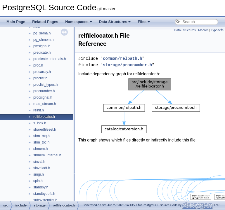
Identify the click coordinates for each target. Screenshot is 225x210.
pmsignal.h (41, 46)
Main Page (15, 22)
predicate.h (42, 52)
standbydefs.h (44, 194)
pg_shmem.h (43, 40)
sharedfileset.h (44, 129)
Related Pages (45, 22)
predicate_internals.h (49, 59)
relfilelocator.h (44, 117)
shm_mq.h (41, 136)
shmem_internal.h (47, 155)
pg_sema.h (42, 33)
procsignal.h (42, 97)
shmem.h (40, 149)
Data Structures (115, 22)
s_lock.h (39, 123)
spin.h (38, 181)
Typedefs (217, 30)
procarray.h (42, 72)
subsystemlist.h (45, 200)
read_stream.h (44, 104)
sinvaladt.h (41, 168)
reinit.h (38, 110)
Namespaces (78, 22)
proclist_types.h (45, 85)
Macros (203, 30)
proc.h (38, 65)
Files (144, 22)
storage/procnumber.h (127, 65)
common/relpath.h (122, 58)
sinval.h (39, 162)
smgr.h (38, 174)
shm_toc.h (41, 142)
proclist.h (40, 78)
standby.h (40, 187)
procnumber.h (44, 91)
